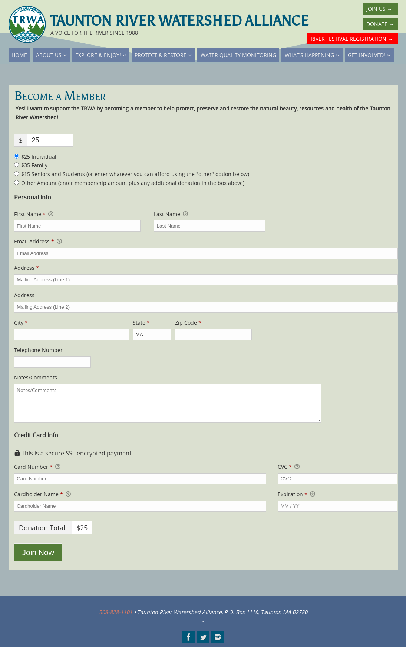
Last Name (171, 214)
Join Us (379, 8)
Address (26, 267)
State (141, 322)
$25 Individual (38, 156)
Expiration (296, 494)
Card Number (140, 466)
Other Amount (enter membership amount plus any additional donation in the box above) (132, 182)
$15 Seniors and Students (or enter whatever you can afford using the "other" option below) (135, 173)
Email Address (38, 241)
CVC (289, 466)
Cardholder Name (42, 494)
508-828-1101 (115, 612)
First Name (33, 214)
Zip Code (188, 322)
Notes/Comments (35, 377)
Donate (380, 23)
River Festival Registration (352, 38)
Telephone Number (38, 350)
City (21, 322)
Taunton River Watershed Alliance (179, 21)
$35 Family (34, 165)
